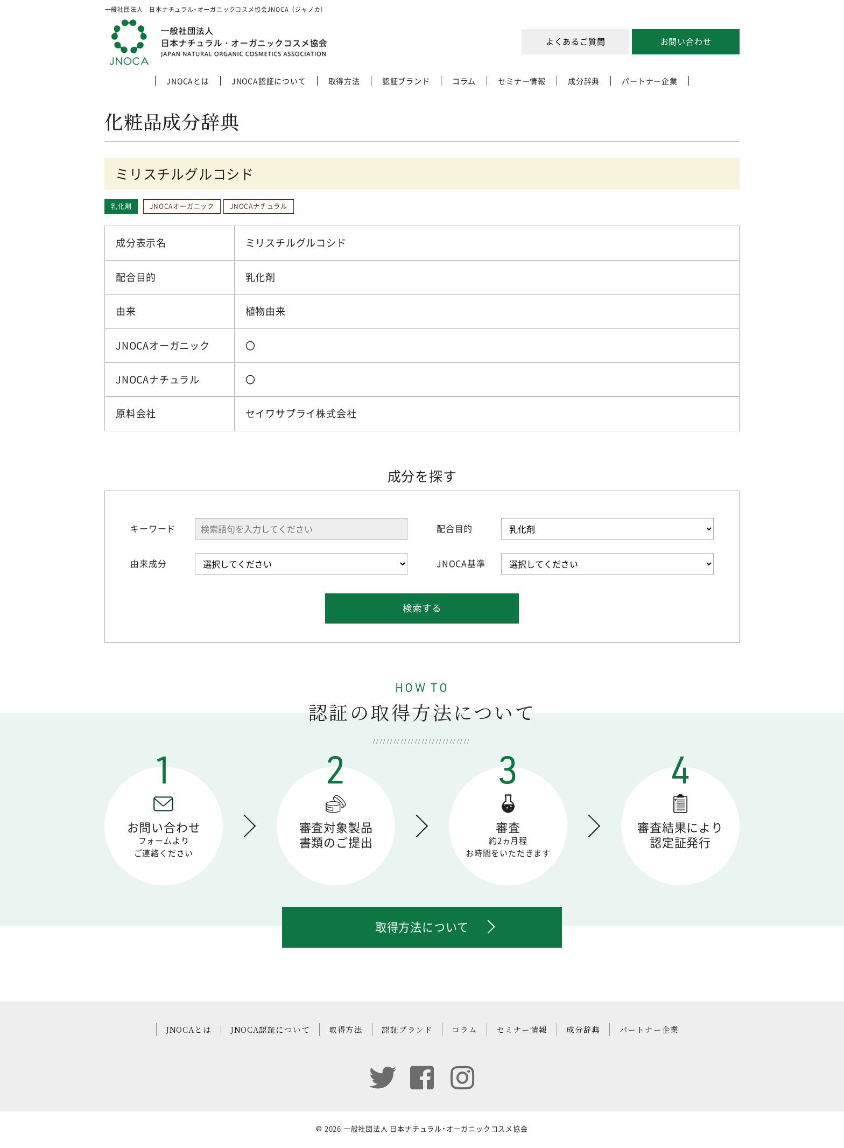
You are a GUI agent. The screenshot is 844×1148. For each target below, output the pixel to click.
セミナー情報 (522, 81)
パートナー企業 (650, 81)
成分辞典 (584, 81)
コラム (464, 81)
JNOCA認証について (268, 81)
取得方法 (344, 81)
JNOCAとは (187, 81)
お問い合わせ (686, 41)
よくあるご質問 (576, 41)
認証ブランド (406, 81)
